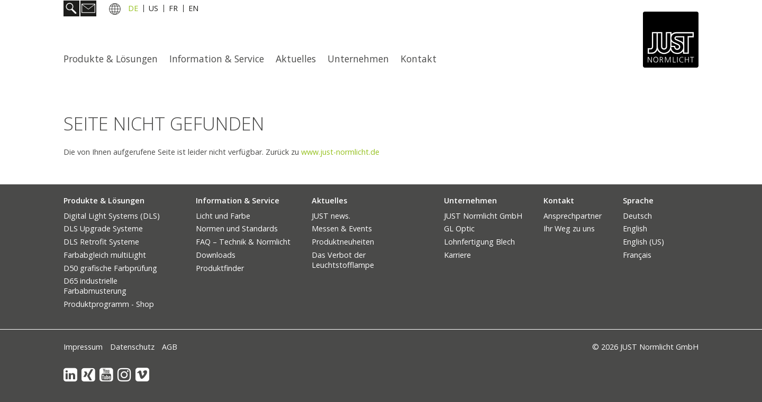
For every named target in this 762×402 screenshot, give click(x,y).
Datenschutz (132, 347)
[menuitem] (114, 58)
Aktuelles (296, 58)
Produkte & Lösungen (111, 58)
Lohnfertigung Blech (479, 242)
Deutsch (637, 216)
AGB (169, 347)
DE (133, 9)
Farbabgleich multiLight (105, 255)
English (635, 228)
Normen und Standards (237, 228)
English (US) (643, 242)
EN (193, 9)
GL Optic (459, 228)
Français (637, 255)
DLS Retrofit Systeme (101, 242)
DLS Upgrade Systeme (103, 228)
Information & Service (216, 58)
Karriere (457, 255)
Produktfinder (220, 268)
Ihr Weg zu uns (569, 228)
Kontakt (419, 58)
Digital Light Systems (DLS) (112, 216)
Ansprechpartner (572, 216)
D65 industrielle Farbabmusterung (95, 286)
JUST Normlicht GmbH (483, 216)
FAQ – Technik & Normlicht (243, 242)
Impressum (83, 347)
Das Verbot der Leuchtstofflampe (343, 260)
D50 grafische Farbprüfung (110, 268)
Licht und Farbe (223, 216)
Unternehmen (358, 58)
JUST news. (331, 216)
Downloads (215, 255)
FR (173, 9)
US (153, 9)
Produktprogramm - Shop (109, 304)
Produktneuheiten (343, 242)
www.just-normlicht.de (340, 152)
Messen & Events (342, 228)
